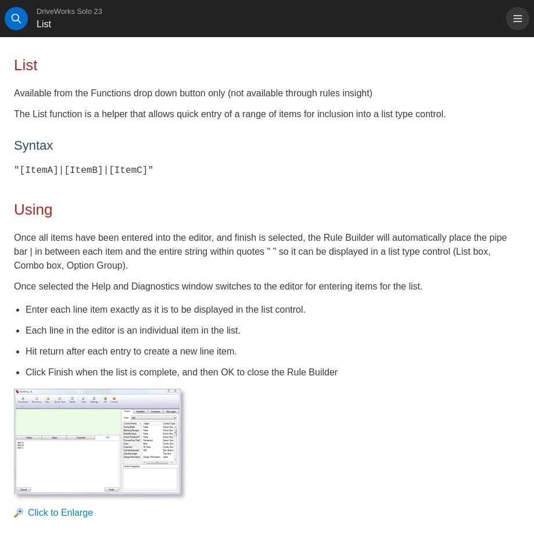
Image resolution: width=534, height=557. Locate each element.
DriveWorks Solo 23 (69, 11)
